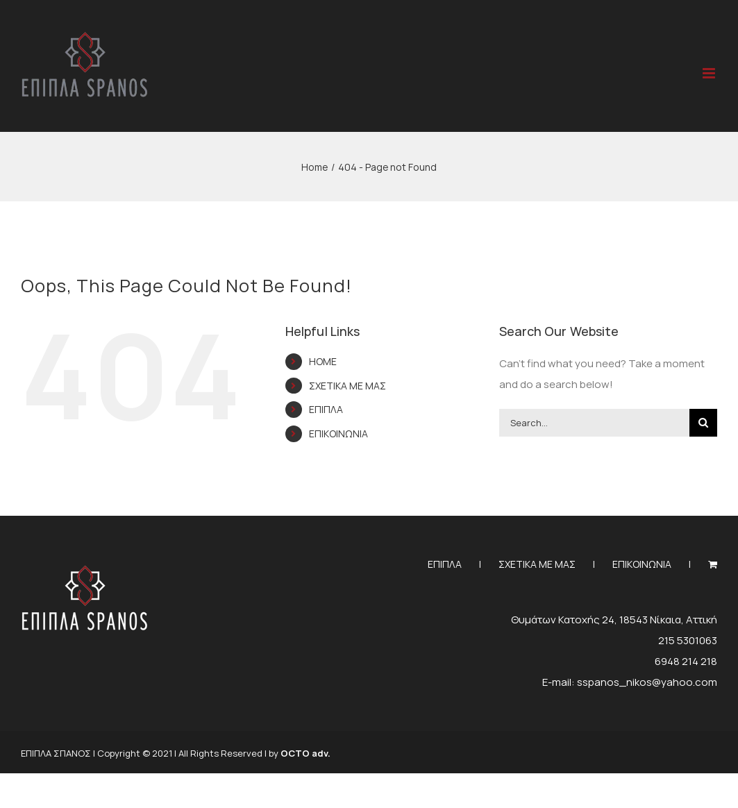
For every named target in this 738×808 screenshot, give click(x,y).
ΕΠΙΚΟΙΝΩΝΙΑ (338, 433)
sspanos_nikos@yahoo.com (647, 682)
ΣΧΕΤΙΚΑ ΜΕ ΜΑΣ (347, 385)
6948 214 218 (686, 661)
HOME (323, 361)
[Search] (703, 423)
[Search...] (594, 423)
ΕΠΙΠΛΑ (326, 409)
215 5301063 (687, 640)
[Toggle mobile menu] (710, 73)
